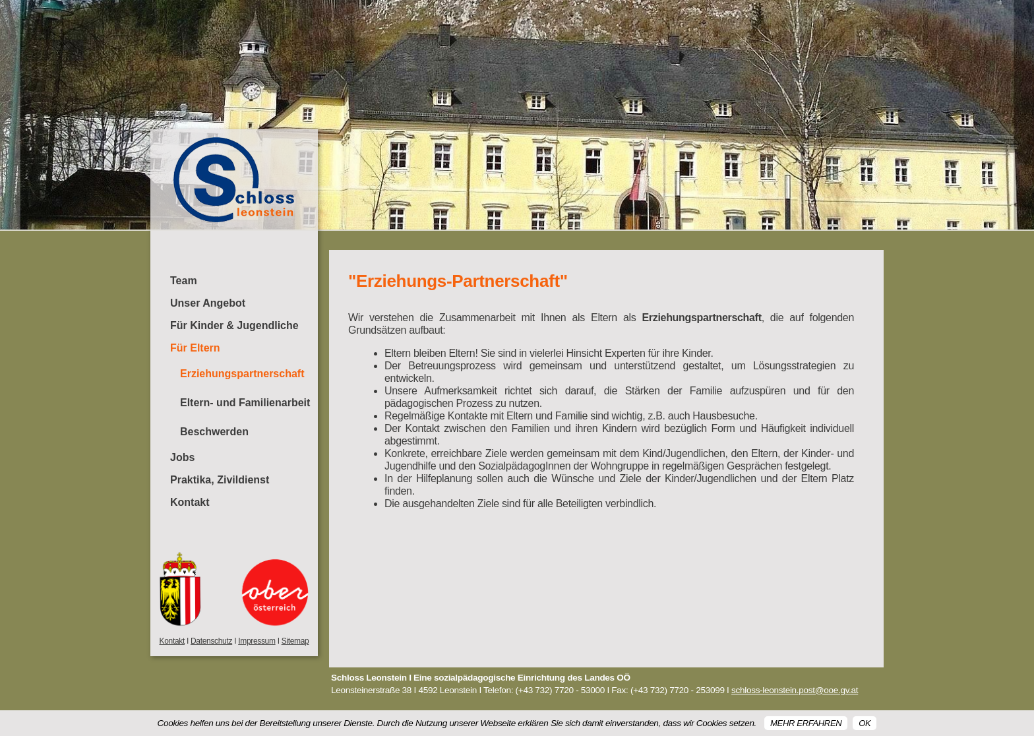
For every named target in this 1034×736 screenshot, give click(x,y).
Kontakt (190, 502)
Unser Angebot (207, 303)
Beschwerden (214, 431)
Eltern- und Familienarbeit (245, 402)
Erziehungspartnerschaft (242, 373)
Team (183, 280)
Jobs (182, 457)
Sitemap (295, 641)
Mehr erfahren (805, 723)
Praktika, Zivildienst (219, 479)
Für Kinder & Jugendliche (234, 325)
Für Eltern (195, 347)
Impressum (256, 641)
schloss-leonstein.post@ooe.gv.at (794, 690)
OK (864, 723)
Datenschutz (211, 641)
